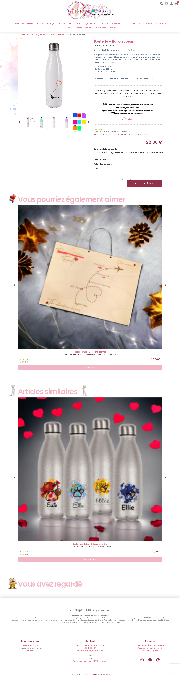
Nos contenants (118, 23)
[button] (20, 122)
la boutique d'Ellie (25, 34)
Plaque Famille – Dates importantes (90, 347)
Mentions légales (150, 646)
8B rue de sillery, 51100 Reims (90, 646)
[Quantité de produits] (121, 178)
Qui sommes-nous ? (30, 640)
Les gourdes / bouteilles (23, 23)
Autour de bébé (145, 23)
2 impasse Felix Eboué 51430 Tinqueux (90, 656)
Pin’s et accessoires (83, 28)
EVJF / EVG (104, 23)
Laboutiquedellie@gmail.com (90, 640)
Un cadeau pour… (65, 23)
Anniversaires (161, 23)
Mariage (50, 23)
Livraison (30, 646)
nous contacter (115, 134)
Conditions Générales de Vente (150, 640)
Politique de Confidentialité (150, 643)
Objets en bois (89, 23)
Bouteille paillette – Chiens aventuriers (90, 539)
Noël (78, 23)
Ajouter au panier (144, 178)
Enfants (40, 23)
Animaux (131, 23)
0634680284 (90, 643)
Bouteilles (61, 34)
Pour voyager (100, 28)
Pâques (113, 28)
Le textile (68, 28)
